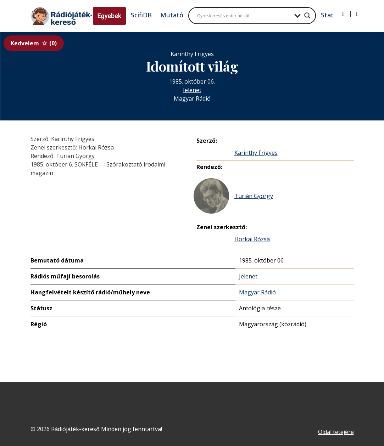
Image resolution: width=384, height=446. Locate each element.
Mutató (171, 15)
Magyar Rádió (192, 98)
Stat (327, 15)
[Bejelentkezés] (343, 14)
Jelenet (192, 90)
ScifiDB (141, 15)
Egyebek (110, 15)
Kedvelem (34, 43)
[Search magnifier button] (307, 16)
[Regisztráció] (357, 14)
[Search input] (244, 16)
